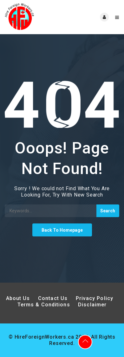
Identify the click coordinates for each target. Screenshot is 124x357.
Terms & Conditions (43, 305)
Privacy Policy (95, 298)
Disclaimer (92, 305)
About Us (18, 298)
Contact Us (53, 298)
